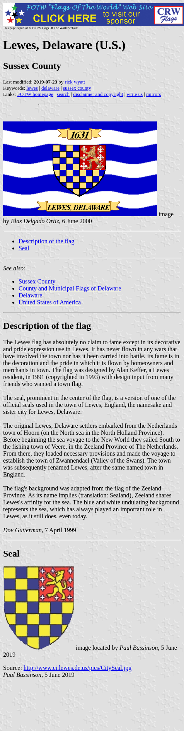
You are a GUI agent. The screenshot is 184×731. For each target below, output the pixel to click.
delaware (50, 88)
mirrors (153, 94)
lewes (32, 88)
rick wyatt (75, 82)
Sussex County (37, 281)
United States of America (50, 302)
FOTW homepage (35, 94)
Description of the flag (46, 241)
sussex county (77, 88)
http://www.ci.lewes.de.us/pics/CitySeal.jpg (77, 667)
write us (135, 94)
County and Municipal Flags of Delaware (70, 288)
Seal (24, 248)
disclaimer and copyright (98, 94)
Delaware (30, 295)
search (63, 94)
